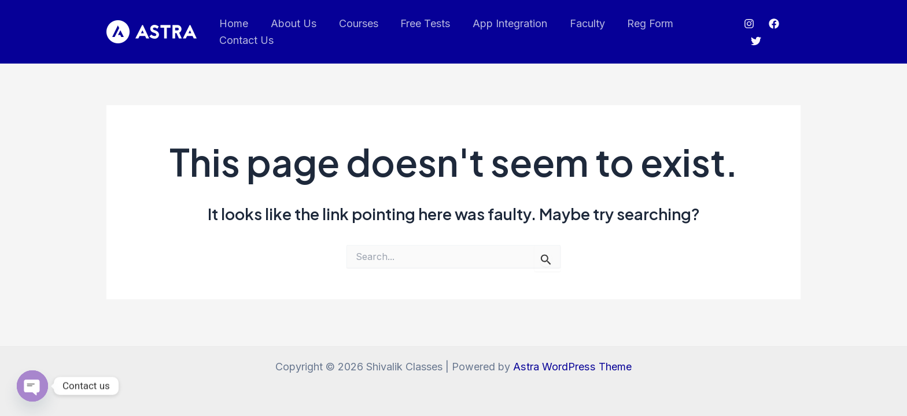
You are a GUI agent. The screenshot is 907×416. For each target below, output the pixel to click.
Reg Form (640, 23)
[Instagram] (748, 23)
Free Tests (420, 23)
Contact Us (246, 40)
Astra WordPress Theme (572, 367)
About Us (291, 23)
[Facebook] (773, 23)
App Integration (503, 23)
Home (233, 23)
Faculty (578, 23)
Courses (354, 23)
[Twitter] (755, 41)
